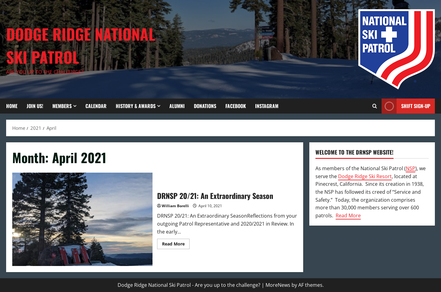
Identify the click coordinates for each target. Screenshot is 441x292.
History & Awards (136, 106)
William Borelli (175, 205)
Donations (205, 106)
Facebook (235, 106)
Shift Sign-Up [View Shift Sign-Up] (406, 106)
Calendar (96, 106)
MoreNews (278, 285)
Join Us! (35, 106)
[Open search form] (374, 106)
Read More (348, 215)
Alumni (177, 106)
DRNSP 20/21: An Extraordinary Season (82, 219)
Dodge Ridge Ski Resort (365, 176)
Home (11, 106)
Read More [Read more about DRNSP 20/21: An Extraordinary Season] (176, 245)
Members (62, 106)
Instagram (266, 106)
